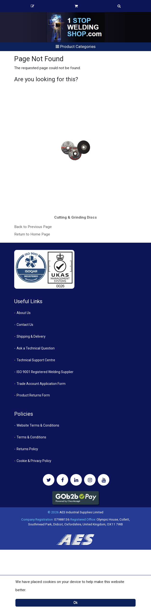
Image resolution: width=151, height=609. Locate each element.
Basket (76, 6)
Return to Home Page (32, 234)
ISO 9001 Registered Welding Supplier (45, 372)
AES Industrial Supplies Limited (81, 512)
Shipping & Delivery (31, 336)
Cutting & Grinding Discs (75, 217)
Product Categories (76, 46)
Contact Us (25, 325)
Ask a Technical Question (36, 348)
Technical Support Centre (36, 360)
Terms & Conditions (31, 437)
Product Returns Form (33, 395)
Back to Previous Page (33, 227)
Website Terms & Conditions (38, 425)
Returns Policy (27, 449)
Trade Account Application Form (41, 384)
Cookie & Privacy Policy (34, 461)
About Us (24, 313)
